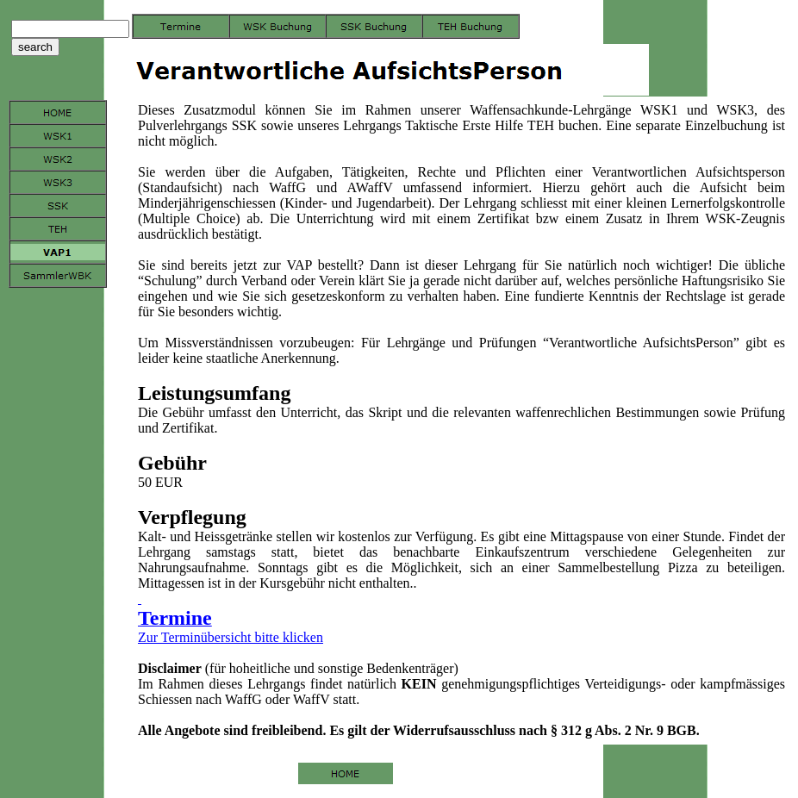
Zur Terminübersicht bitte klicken (230, 637)
